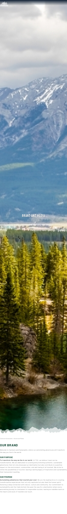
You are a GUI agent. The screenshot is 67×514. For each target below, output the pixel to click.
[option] (33, 218)
